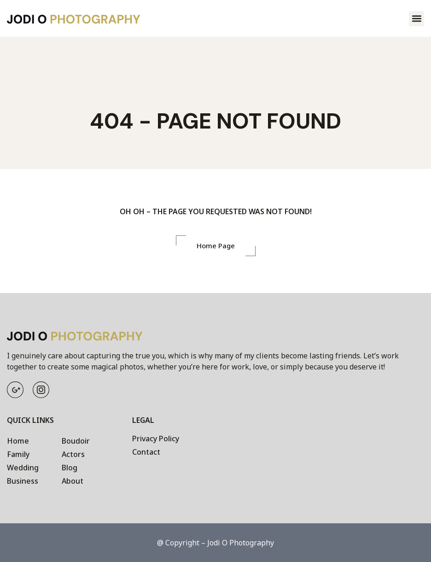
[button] (416, 18)
